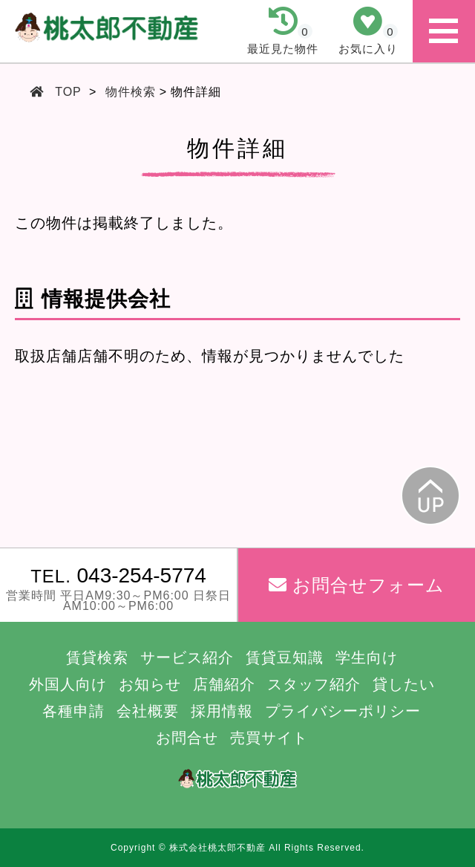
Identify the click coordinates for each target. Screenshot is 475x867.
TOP (68, 91)
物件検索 (130, 91)
